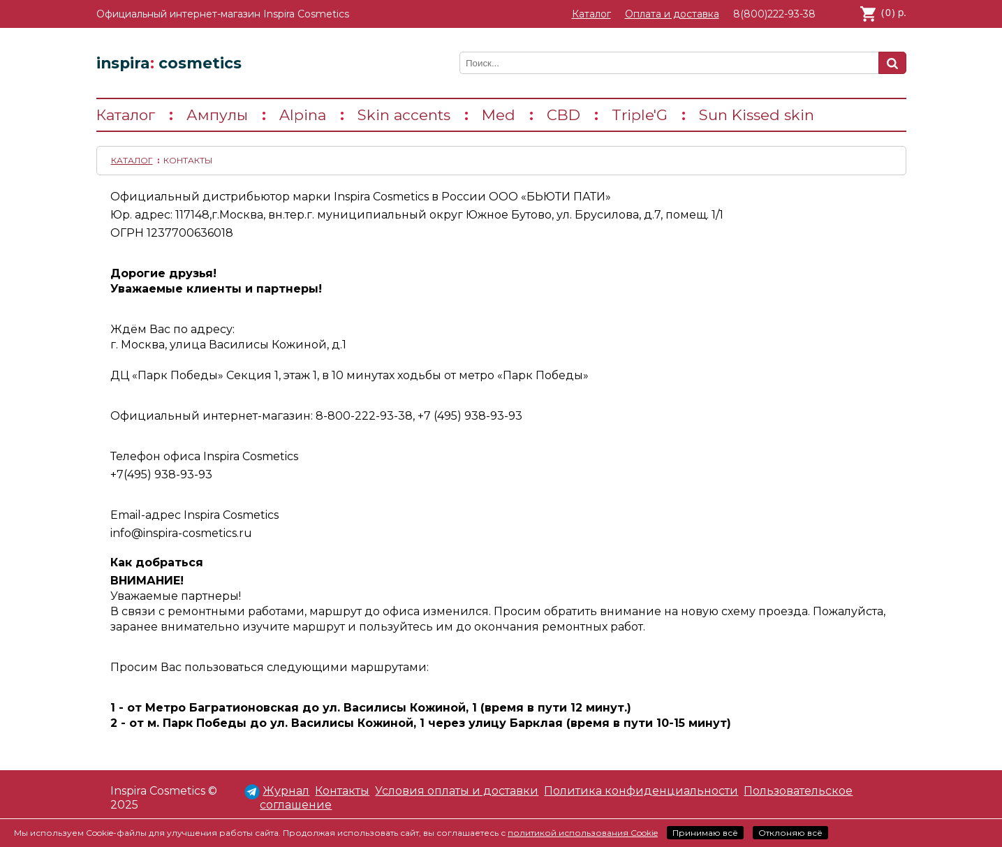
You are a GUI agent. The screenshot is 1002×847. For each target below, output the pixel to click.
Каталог (591, 14)
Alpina (302, 115)
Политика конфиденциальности (641, 790)
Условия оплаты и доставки (456, 790)
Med (498, 115)
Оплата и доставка (672, 14)
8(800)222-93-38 (774, 14)
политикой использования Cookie (583, 832)
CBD (563, 115)
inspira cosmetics (169, 63)
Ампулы (217, 115)
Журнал (286, 790)
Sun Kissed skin (756, 115)
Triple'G (640, 115)
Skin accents (404, 115)
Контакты (342, 790)
